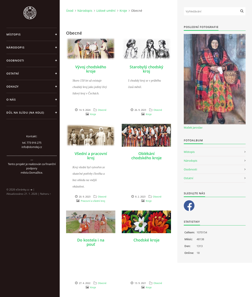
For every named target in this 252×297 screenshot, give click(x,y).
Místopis (13, 34)
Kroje (123, 11)
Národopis (15, 47)
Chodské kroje (146, 240)
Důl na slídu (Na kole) (25, 112)
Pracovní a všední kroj (93, 200)
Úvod (69, 11)
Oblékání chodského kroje (146, 155)
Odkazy (12, 86)
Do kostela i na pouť (90, 242)
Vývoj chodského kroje (90, 69)
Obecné (102, 109)
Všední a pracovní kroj (91, 155)
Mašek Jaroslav (193, 127)
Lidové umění (106, 11)
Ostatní (12, 73)
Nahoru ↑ (45, 194)
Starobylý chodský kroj (146, 69)
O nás (11, 99)
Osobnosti (15, 60)
